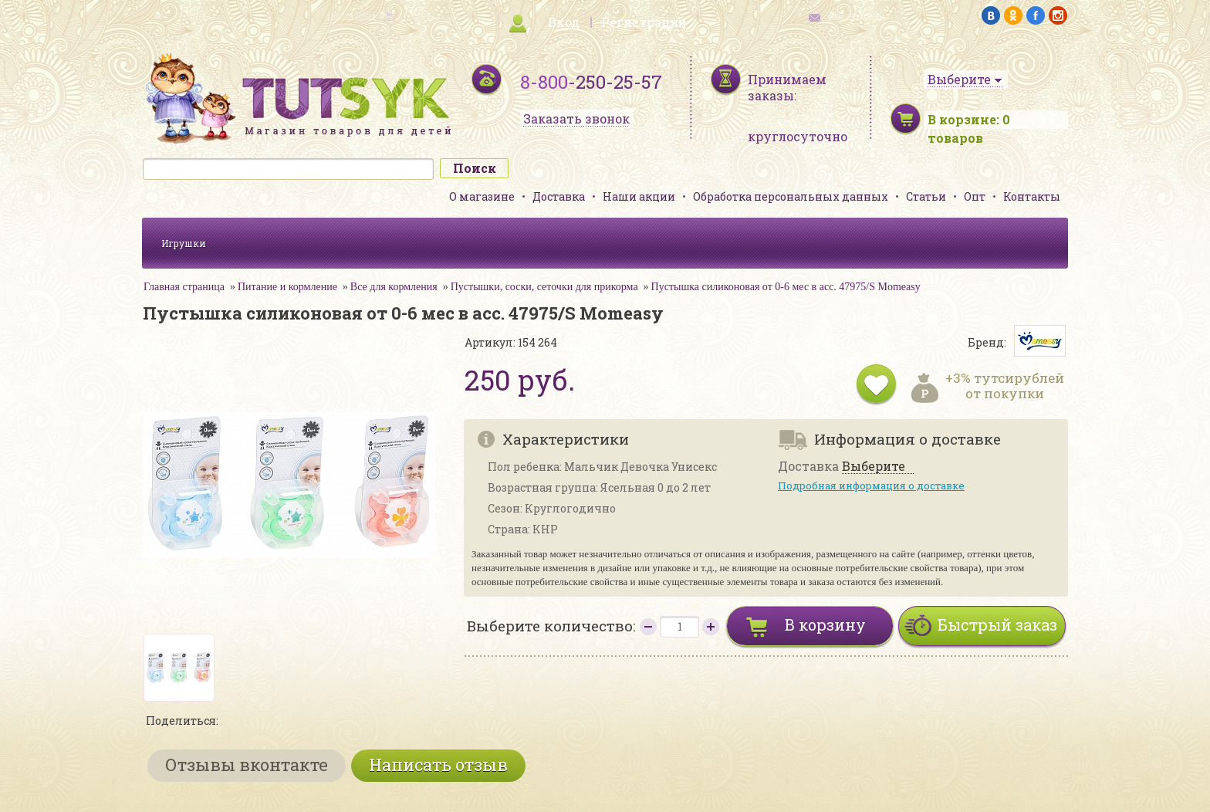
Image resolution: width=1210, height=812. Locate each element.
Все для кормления (394, 287)
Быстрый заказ (997, 624)
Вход (564, 22)
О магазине (482, 196)
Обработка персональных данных (790, 196)
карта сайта (353, 16)
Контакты (1031, 196)
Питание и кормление (287, 287)
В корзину (825, 624)
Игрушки (183, 243)
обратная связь (856, 16)
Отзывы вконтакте (246, 764)
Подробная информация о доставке (871, 485)
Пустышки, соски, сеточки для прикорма (544, 287)
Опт (974, 196)
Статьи (926, 196)
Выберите (873, 466)
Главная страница (184, 287)
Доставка (558, 196)
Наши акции (639, 196)
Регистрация (643, 22)
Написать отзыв (438, 764)
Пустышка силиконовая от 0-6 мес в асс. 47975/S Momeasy (786, 287)
